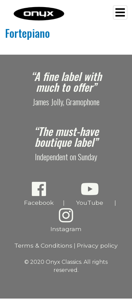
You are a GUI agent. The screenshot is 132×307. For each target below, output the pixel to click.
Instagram (66, 219)
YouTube (89, 193)
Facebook (39, 193)
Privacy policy (97, 245)
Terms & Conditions (43, 245)
